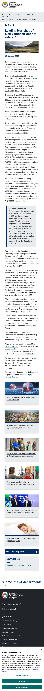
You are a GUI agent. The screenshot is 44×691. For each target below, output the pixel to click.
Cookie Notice (6, 624)
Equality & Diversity (8, 632)
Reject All (22, 681)
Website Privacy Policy (9, 621)
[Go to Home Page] (2, 14)
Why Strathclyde (14, 14)
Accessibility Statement (10, 628)
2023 (3, 17)
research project (11, 346)
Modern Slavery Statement (11, 636)
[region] (22, 669)
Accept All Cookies (22, 687)
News (28, 14)
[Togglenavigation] (39, 6)
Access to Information (9, 640)
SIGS (35, 78)
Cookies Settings (22, 675)
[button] (22, 584)
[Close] (41, 649)
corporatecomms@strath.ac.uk (19, 565)
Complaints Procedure (9, 643)
